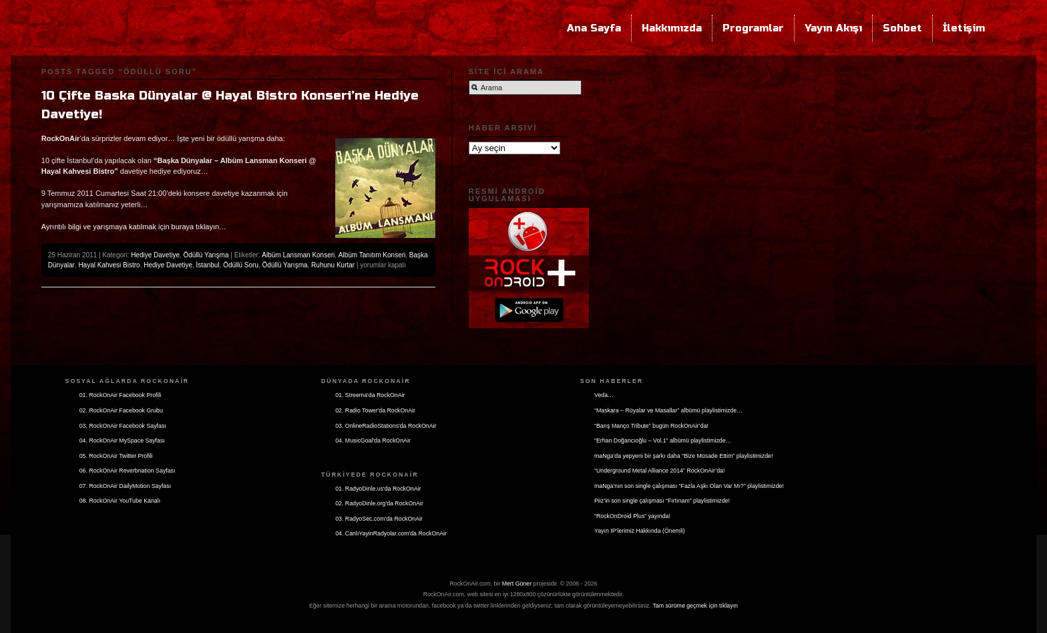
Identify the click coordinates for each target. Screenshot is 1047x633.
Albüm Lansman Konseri (298, 255)
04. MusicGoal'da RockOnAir (373, 440)
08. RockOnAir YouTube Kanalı (119, 500)
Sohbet (902, 28)
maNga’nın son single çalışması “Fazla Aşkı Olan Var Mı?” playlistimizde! (689, 486)
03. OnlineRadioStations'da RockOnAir (385, 425)
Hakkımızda (672, 28)
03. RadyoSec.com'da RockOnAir (379, 518)
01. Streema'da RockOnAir (370, 395)
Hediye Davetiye (155, 255)
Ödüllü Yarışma (206, 255)
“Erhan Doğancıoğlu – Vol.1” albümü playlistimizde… (662, 440)
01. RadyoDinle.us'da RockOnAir (378, 488)
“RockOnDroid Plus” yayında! (632, 516)
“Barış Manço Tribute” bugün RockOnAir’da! (651, 425)
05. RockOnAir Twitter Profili (116, 456)
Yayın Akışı (833, 28)
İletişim (964, 28)
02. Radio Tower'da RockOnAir (375, 410)
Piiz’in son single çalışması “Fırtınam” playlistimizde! (662, 500)
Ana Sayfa (594, 28)
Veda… (604, 395)
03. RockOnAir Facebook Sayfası (122, 425)
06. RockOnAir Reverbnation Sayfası (127, 470)
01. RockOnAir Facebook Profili (120, 395)
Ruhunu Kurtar (333, 265)
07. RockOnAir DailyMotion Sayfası (125, 486)
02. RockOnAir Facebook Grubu (121, 410)
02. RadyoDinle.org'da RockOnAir (379, 503)
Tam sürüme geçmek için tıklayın (695, 605)
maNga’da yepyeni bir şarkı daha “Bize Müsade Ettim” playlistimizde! (683, 456)
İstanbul (208, 265)
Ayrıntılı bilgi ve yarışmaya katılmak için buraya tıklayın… (133, 227)
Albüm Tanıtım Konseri (372, 255)
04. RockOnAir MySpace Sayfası (122, 440)
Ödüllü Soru (240, 265)
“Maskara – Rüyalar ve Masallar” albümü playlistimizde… (668, 410)
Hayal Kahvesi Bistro (109, 265)
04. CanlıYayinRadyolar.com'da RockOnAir (391, 533)
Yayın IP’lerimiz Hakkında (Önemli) (639, 530)
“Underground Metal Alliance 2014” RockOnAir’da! (659, 470)
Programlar (753, 28)
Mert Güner (517, 583)
